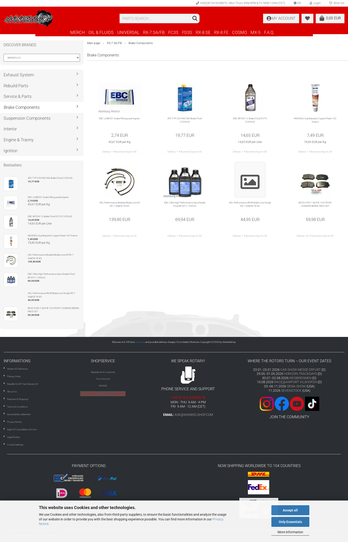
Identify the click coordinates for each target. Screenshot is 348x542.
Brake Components (22, 107)
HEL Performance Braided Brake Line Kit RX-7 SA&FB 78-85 (119, 204)
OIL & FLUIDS (101, 32)
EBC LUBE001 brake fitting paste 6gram (119, 118)
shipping (140, 342)
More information (290, 532)
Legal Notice (13, 437)
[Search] (195, 18)
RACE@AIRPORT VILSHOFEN (296, 382)
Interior (10, 128)
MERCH (77, 32)
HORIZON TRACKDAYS (300, 374)
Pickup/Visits (14, 376)
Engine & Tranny (19, 139)
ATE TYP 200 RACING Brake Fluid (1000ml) (184, 120)
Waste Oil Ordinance (17, 368)
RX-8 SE (203, 32)
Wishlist (103, 385)
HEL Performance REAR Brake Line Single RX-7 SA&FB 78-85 (250, 204)
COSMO (239, 32)
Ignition (11, 150)
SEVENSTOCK (291, 390)
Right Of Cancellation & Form (22, 429)
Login (315, 3)
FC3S (173, 32)
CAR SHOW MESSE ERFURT (300, 370)
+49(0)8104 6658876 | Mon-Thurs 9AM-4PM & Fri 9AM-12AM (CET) (240, 3)
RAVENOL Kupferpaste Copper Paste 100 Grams (315, 120)
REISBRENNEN (300, 378)
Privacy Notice (14, 422)
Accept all (290, 510)
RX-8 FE (221, 32)
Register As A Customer (103, 372)
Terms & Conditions (17, 406)
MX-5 (255, 32)
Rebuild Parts (16, 85)
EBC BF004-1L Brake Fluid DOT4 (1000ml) (250, 120)
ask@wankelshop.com (194, 415)
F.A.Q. (269, 32)
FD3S (187, 32)
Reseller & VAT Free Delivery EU (22, 384)
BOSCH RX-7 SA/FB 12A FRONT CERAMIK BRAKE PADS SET (315, 204)
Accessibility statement (19, 414)
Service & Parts (18, 96)
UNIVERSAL (128, 32)
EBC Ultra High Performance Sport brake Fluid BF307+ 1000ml (184, 204)
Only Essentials (290, 522)
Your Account (103, 378)
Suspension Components (27, 118)
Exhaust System (19, 74)
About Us (12, 391)
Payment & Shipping (17, 399)
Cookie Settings (15, 444)
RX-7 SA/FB (154, 32)
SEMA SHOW (296, 386)
